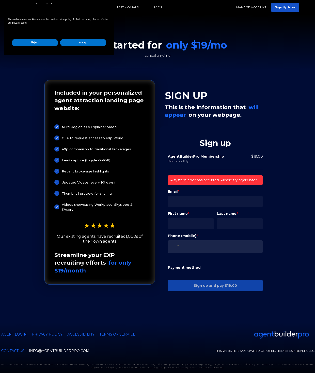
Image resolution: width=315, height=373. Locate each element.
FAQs (158, 7)
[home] (46, 7)
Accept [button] (83, 356)
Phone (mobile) (182, 222)
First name (178, 200)
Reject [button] (35, 356)
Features (94, 7)
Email (173, 177)
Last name (226, 200)
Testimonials (128, 7)
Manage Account (251, 7)
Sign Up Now (285, 7)
